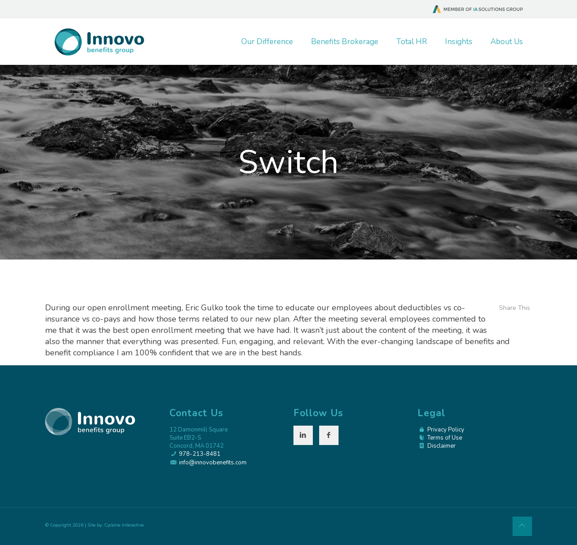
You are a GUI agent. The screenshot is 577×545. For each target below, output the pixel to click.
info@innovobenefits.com (213, 463)
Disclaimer (441, 446)
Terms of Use (444, 438)
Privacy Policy (445, 430)
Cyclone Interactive (124, 525)
